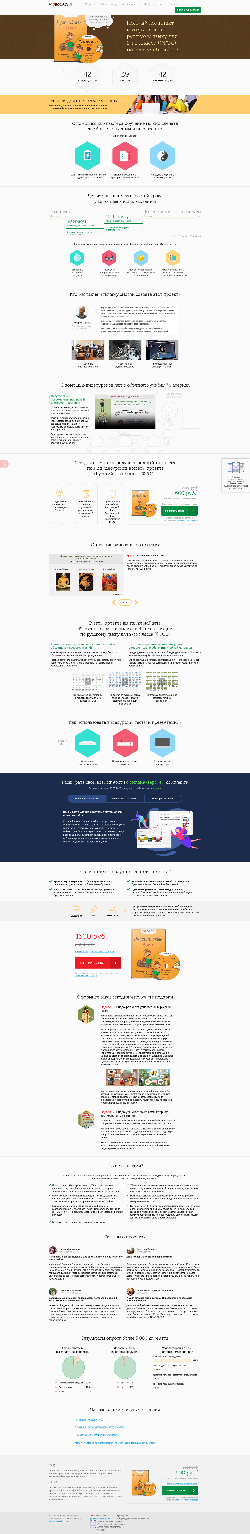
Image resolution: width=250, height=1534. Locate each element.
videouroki (60, 4)
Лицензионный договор (59, 1521)
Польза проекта (154, 4)
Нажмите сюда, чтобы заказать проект (95, 951)
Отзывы (172, 4)
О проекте (91, 4)
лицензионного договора (186, 520)
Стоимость (134, 4)
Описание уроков (112, 4)
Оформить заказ (174, 511)
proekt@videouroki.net (100, 1518)
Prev (114, 602)
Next (136, 602)
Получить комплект (188, 10)
